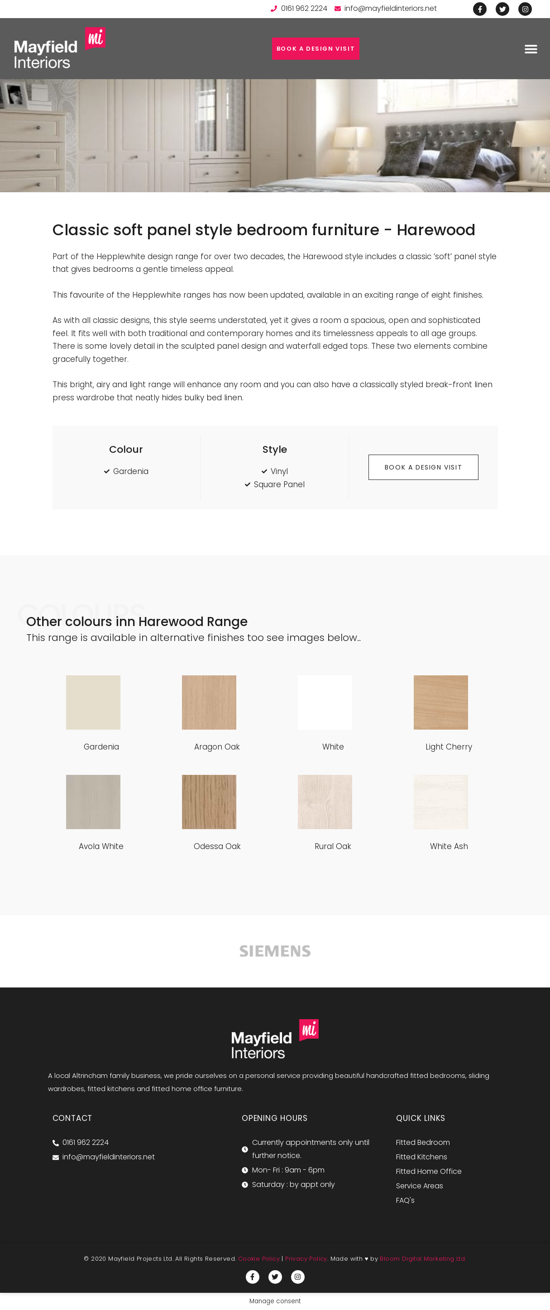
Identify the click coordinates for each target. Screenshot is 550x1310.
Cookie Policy (259, 1258)
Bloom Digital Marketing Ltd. (423, 1258)
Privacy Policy (306, 1258)
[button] (531, 48)
